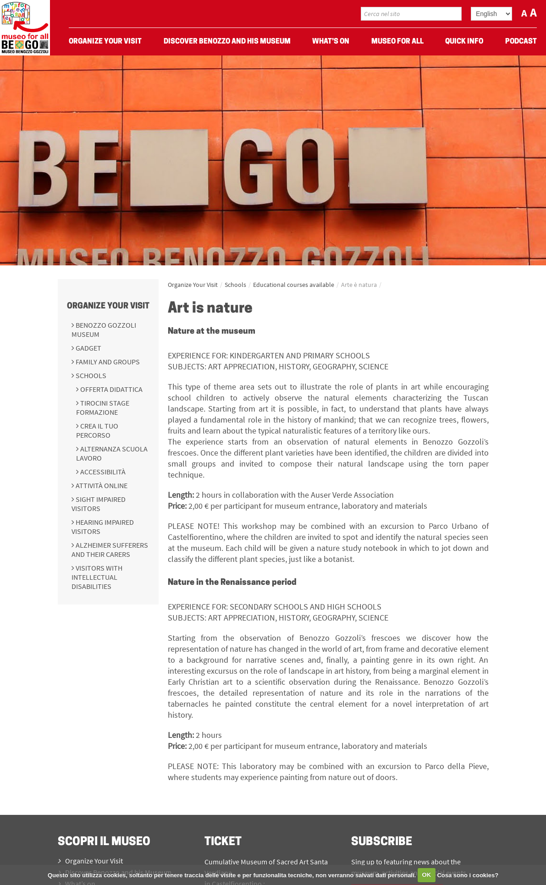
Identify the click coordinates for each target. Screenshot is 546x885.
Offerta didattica (111, 389)
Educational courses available (293, 284)
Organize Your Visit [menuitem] (105, 41)
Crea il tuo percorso (97, 430)
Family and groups (107, 361)
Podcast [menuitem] (521, 41)
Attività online (100, 485)
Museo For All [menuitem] (397, 41)
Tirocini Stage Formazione (102, 407)
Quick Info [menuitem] (464, 41)
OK (426, 874)
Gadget (87, 347)
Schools (90, 375)
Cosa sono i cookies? (467, 874)
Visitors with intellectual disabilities (97, 577)
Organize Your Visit (108, 306)
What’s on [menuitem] (330, 41)
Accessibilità (102, 471)
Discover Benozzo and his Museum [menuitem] (227, 41)
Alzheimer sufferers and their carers (110, 549)
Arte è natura (359, 284)
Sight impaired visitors (99, 504)
